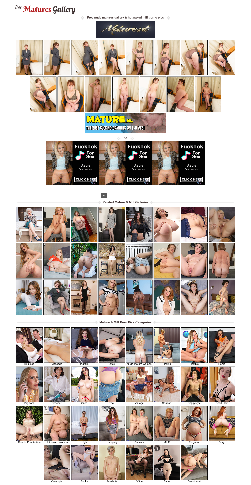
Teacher (57, 401)
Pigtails (84, 362)
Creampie (57, 480)
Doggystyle (194, 401)
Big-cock (29, 401)
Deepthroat (194, 480)
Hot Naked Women (57, 441)
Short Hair (222, 401)
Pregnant (194, 441)
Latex (112, 362)
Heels (222, 362)
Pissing (167, 362)
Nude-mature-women (139, 362)
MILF (167, 441)
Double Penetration (29, 441)
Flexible (194, 362)
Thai (112, 401)
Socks (84, 480)
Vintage (139, 401)
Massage (57, 362)
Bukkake (29, 362)
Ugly (84, 441)
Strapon (167, 401)
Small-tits (112, 480)
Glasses (139, 441)
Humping (112, 441)
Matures (45, 9)
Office (139, 480)
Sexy (222, 441)
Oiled (84, 401)
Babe (167, 480)
